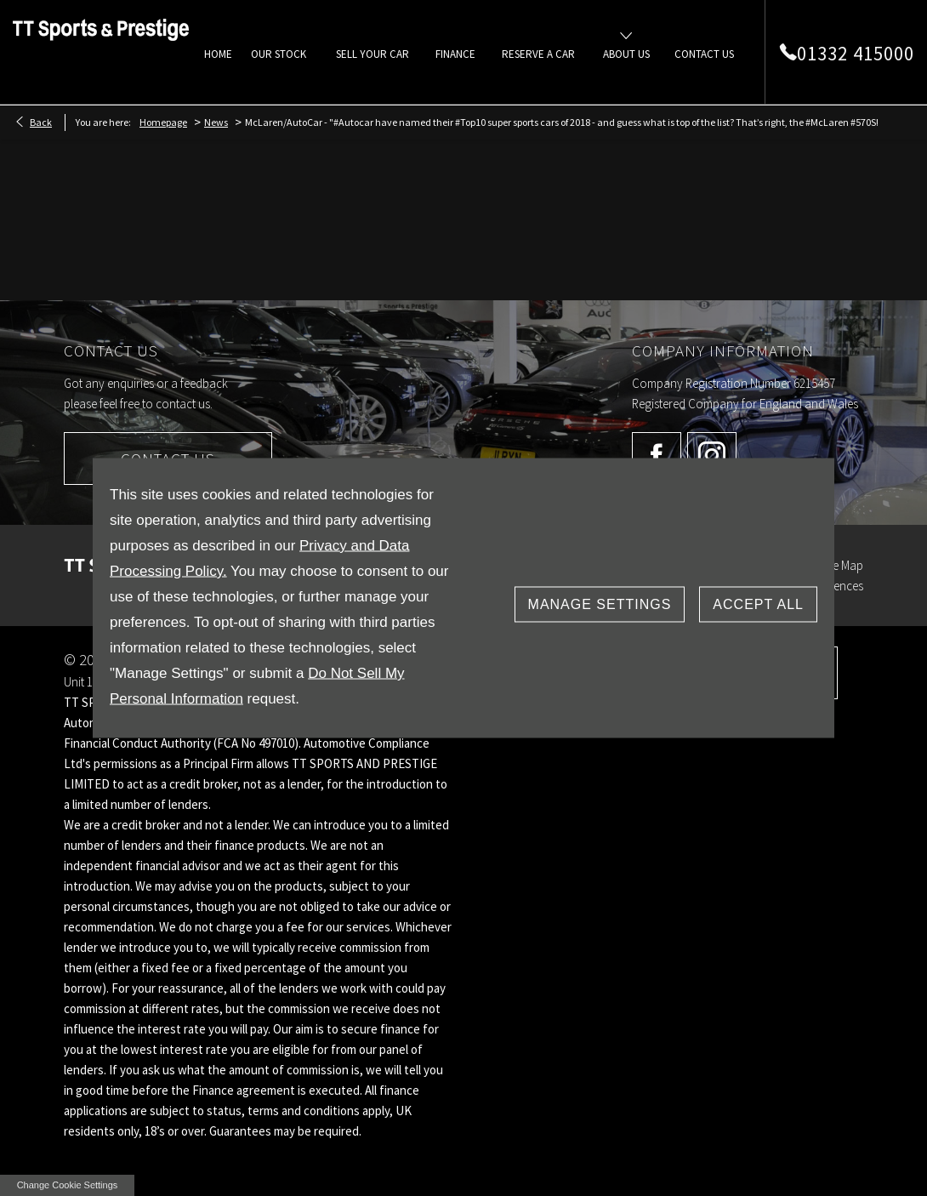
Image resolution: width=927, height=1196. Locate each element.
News (216, 122)
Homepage (163, 122)
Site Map (842, 565)
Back (41, 122)
